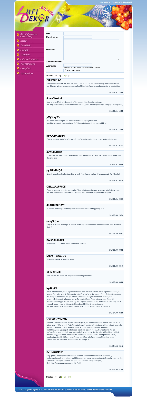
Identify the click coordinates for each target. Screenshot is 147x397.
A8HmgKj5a (54, 86)
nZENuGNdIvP (55, 358)
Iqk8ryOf (52, 294)
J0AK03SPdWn (56, 211)
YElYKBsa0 (54, 278)
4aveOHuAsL (55, 104)
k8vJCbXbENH (56, 142)
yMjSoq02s (53, 123)
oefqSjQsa (53, 227)
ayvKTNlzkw (54, 158)
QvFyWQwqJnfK (57, 325)
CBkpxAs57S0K (56, 192)
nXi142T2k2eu (55, 246)
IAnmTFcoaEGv (56, 262)
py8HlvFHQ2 (54, 176)
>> (70, 82)
